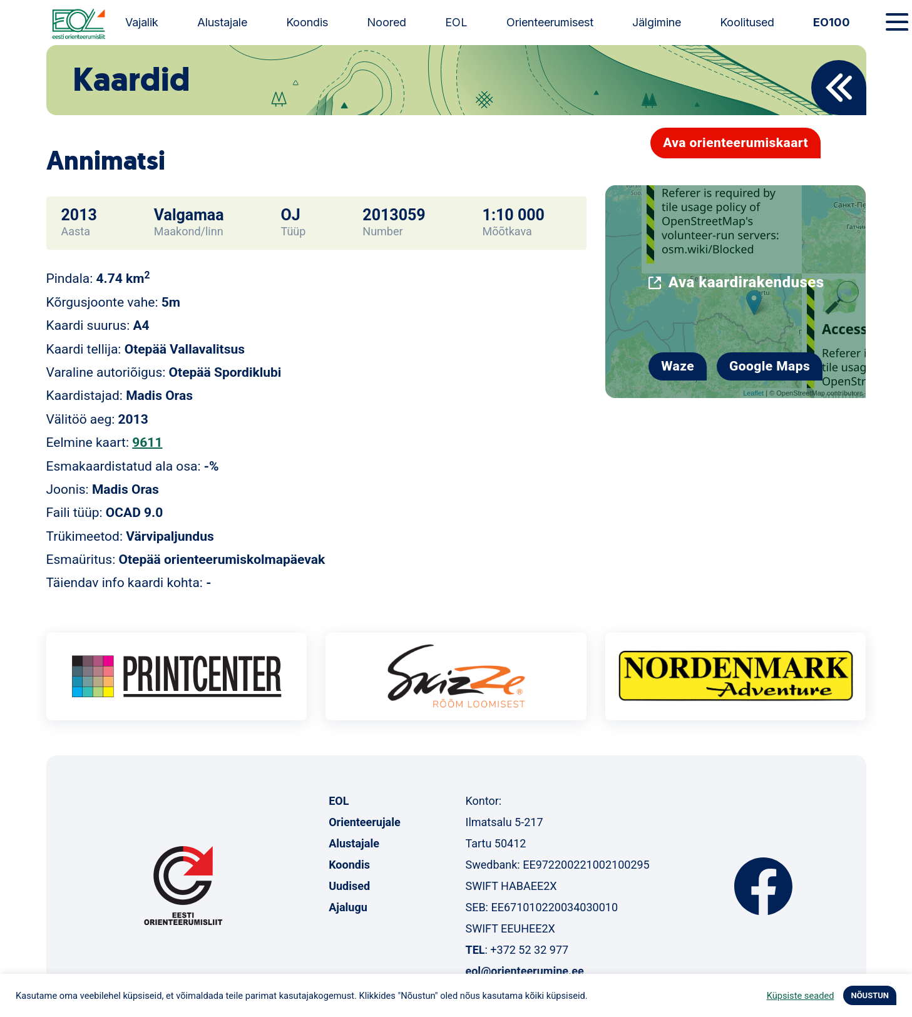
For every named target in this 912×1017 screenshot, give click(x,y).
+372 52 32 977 (529, 949)
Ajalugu (348, 907)
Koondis (307, 22)
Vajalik (141, 22)
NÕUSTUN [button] (870, 995)
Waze (677, 366)
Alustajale (222, 22)
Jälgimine (656, 22)
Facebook (763, 886)
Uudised (349, 885)
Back (838, 87)
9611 (147, 442)
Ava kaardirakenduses (746, 282)
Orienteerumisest (549, 22)
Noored (386, 22)
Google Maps (769, 366)
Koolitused (747, 22)
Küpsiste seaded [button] (800, 995)
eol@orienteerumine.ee (524, 971)
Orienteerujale (365, 822)
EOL (456, 22)
